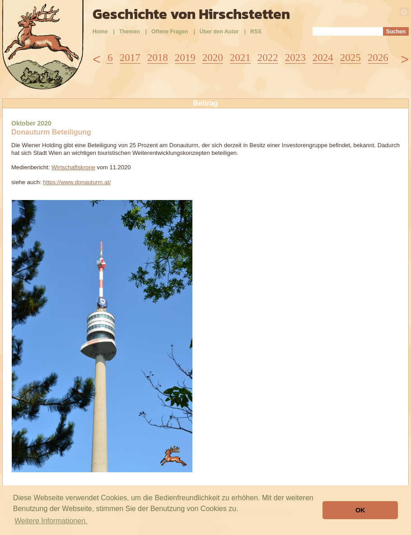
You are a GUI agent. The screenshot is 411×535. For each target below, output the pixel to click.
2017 (130, 57)
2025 (350, 57)
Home (100, 31)
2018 (157, 57)
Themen (129, 31)
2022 (267, 57)
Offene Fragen (169, 31)
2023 (295, 57)
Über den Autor (219, 31)
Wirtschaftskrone (73, 167)
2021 (240, 57)
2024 (323, 57)
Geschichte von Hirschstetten (191, 14)
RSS (256, 31)
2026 (378, 57)
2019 (185, 57)
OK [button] (360, 510)
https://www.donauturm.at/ (77, 182)
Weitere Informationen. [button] (51, 521)
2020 (212, 57)
